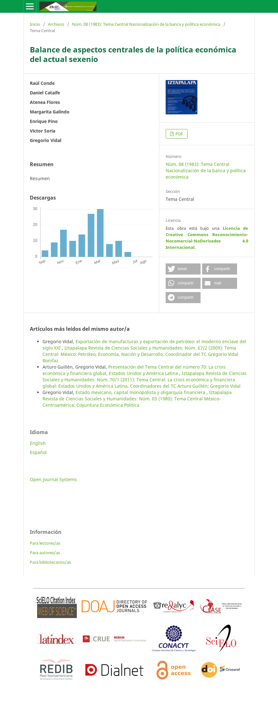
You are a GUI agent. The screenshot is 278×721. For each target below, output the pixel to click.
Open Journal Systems (53, 479)
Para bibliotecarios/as (50, 562)
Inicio (35, 24)
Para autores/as (45, 552)
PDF (179, 134)
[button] (183, 269)
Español (38, 452)
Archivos (56, 24)
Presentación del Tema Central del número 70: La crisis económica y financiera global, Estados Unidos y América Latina (134, 370)
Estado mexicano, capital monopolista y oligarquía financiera (141, 392)
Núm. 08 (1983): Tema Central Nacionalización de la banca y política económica (146, 24)
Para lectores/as (45, 543)
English (38, 443)
